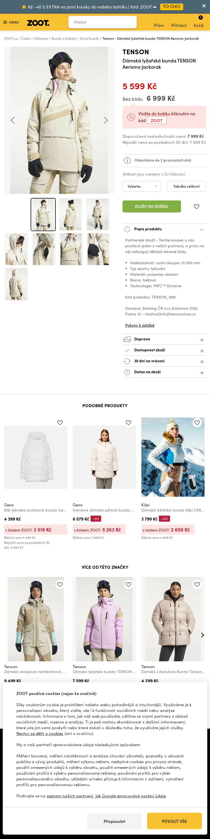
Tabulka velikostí (186, 186)
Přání (159, 22)
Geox (9, 504)
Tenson (135, 51)
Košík (199, 21)
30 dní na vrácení (164, 361)
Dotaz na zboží (164, 372)
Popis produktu (164, 229)
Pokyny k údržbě (139, 325)
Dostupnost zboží (164, 350)
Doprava (164, 339)
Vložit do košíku (151, 206)
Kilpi (145, 504)
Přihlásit (179, 22)
